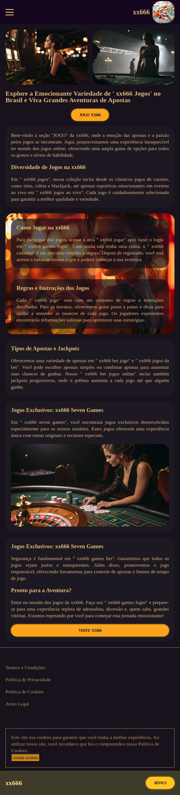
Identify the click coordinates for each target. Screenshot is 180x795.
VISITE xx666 (90, 630)
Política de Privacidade (28, 679)
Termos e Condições (25, 667)
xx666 (154, 12)
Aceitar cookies (25, 758)
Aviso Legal (17, 704)
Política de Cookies (24, 691)
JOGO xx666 (90, 115)
